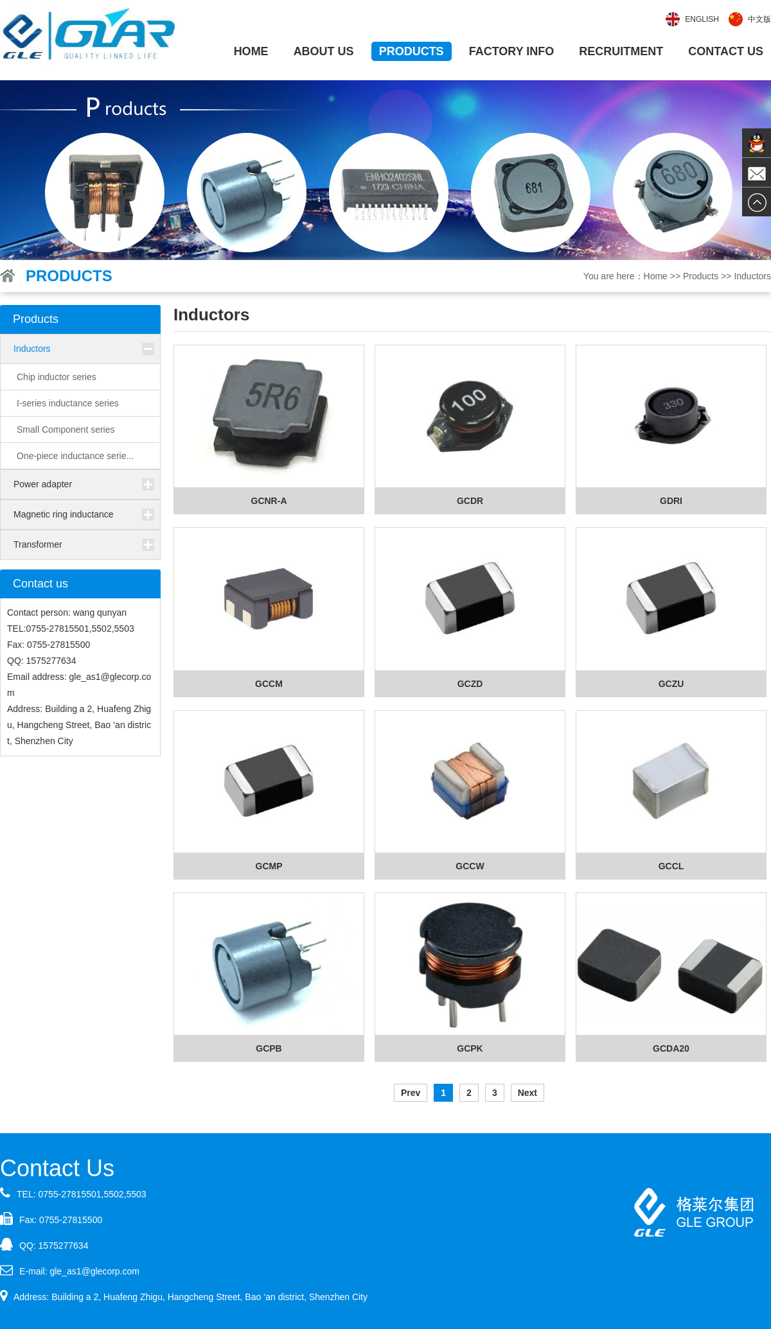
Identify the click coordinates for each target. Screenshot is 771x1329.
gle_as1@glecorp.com (94, 1271)
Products (411, 51)
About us (324, 51)
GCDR (470, 501)
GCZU (671, 684)
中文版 (759, 19)
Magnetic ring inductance (63, 514)
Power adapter (42, 484)
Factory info (511, 51)
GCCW (470, 866)
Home (251, 51)
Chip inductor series (56, 377)
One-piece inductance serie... (75, 456)
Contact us (725, 51)
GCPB (268, 1048)
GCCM (269, 684)
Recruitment (621, 51)
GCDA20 (671, 1048)
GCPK (470, 1048)
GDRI (671, 501)
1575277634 (64, 1245)
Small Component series (66, 429)
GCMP (269, 866)
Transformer (37, 544)
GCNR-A (269, 501)
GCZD (470, 684)
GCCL (671, 866)
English (702, 19)
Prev (410, 1093)
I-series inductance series (68, 403)
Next (527, 1093)
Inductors (32, 348)
